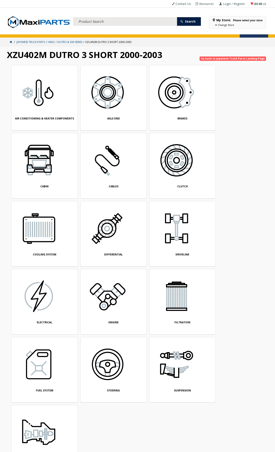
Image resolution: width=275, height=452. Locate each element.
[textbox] (125, 16)
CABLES (242, 112)
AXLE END (87, 112)
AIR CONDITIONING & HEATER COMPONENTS (35, 114)
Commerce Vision (161, 447)
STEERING (190, 237)
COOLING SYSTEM (87, 175)
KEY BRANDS (126, 31)
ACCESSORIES (16, 31)
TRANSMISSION (36, 299)
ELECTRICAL (35, 31)
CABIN (191, 112)
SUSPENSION (242, 237)
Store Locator (162, 31)
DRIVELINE (191, 175)
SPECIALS (142, 31)
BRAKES (139, 112)
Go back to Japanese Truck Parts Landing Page (233, 58)
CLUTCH (36, 175)
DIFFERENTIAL (139, 175)
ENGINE (36, 237)
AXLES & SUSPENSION (103, 31)
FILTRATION (87, 237)
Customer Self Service (130, 447)
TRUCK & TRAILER (78, 31)
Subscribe (254, 330)
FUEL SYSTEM (139, 237)
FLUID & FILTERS (55, 31)
